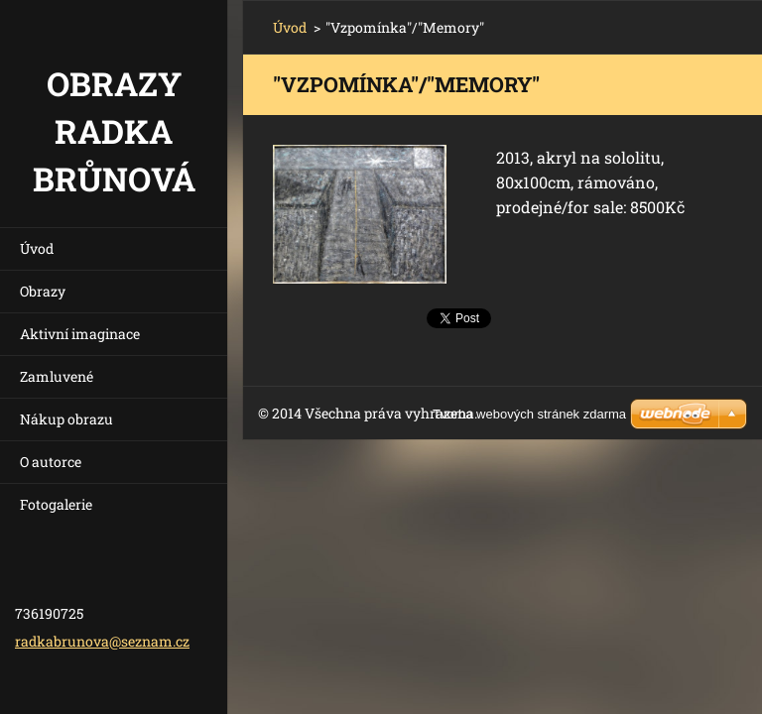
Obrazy (42, 291)
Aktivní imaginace (80, 333)
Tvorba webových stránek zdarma (529, 414)
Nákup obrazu (66, 419)
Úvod (37, 248)
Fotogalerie (56, 504)
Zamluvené (56, 376)
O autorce (50, 461)
